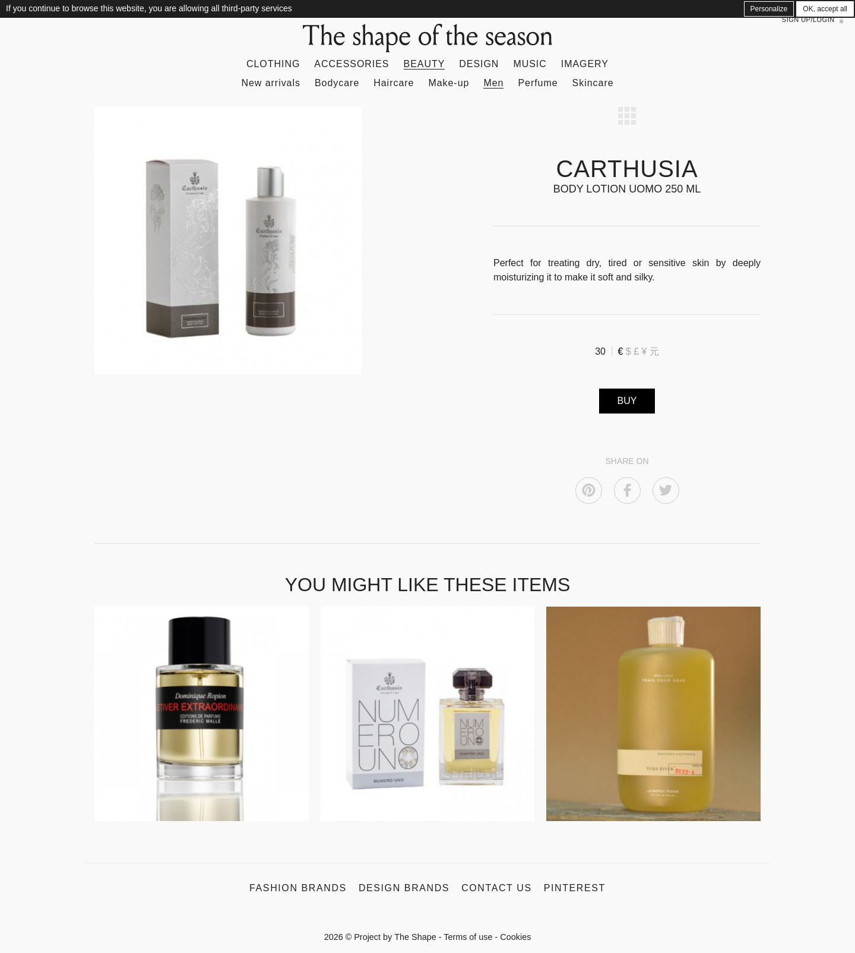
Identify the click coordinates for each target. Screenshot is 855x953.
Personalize (769, 9)
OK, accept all (825, 9)
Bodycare (337, 83)
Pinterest (575, 888)
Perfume (538, 83)
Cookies (515, 937)
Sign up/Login (808, 19)
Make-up (448, 83)
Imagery (585, 64)
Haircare (393, 83)
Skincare (593, 83)
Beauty (424, 64)
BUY (627, 401)
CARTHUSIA (627, 169)
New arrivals (270, 83)
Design (479, 64)
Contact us (496, 888)
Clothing (273, 64)
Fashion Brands (298, 888)
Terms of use (468, 937)
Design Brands (404, 888)
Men (493, 83)
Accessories (351, 64)
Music (529, 64)
